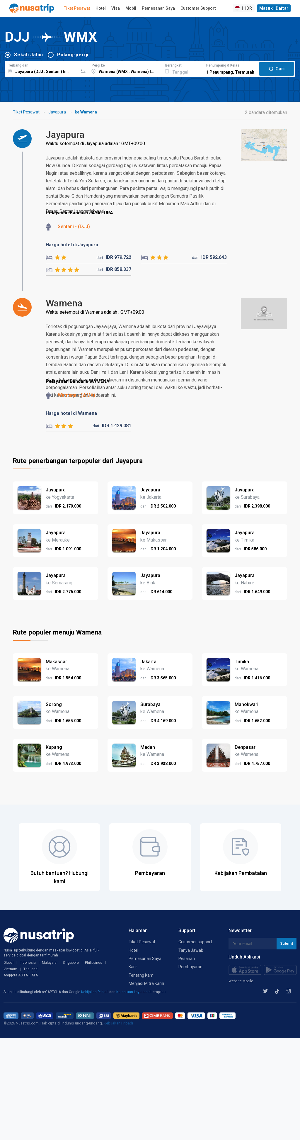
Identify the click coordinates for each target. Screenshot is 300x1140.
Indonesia (28, 963)
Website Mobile (241, 981)
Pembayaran (190, 966)
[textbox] (41, 68)
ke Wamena (86, 112)
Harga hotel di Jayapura (72, 244)
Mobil (130, 8)
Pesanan (186, 958)
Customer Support (198, 8)
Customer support (195, 941)
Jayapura (57, 112)
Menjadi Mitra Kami (146, 983)
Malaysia (49, 963)
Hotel (101, 8)
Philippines (93, 963)
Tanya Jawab (190, 950)
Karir (133, 966)
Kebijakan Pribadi (95, 992)
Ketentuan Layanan (132, 992)
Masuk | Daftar (274, 8)
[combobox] (41, 68)
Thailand (30, 969)
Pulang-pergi (72, 54)
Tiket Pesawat (77, 8)
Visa (115, 8)
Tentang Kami (141, 975)
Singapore (71, 963)
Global (8, 963)
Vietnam (10, 969)
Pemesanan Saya (158, 8)
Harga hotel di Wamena (71, 413)
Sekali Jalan (28, 54)
